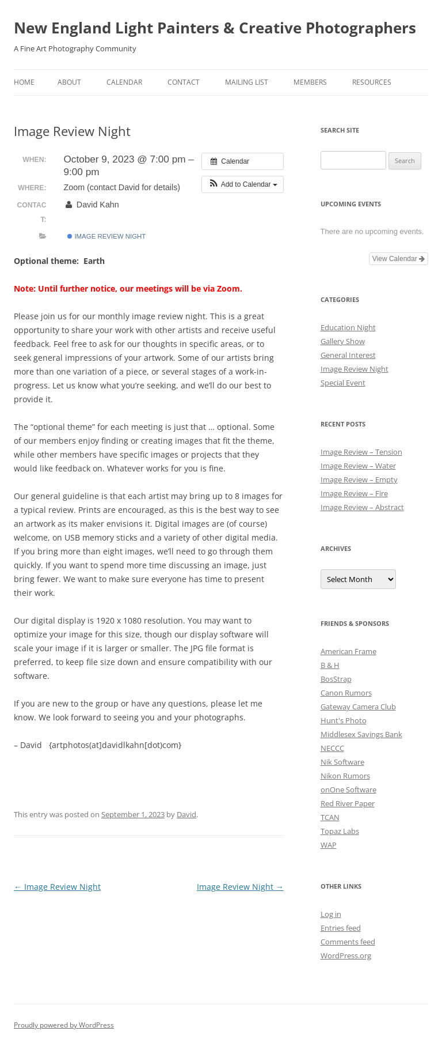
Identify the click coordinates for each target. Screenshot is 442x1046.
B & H (330, 665)
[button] (242, 184)
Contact (183, 82)
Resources (371, 82)
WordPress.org (346, 955)
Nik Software (342, 762)
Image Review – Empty (359, 479)
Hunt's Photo (344, 720)
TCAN (330, 817)
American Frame (348, 651)
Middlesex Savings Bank (361, 734)
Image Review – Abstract (362, 507)
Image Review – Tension (361, 452)
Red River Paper (348, 803)
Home (24, 82)
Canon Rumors (346, 693)
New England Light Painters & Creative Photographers (215, 27)
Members (310, 82)
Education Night (348, 327)
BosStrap (336, 679)
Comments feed (348, 942)
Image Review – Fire (354, 493)
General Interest (348, 355)
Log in (331, 914)
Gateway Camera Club (358, 706)
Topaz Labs (340, 831)
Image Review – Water (358, 465)
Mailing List (246, 82)
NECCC (332, 748)
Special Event (343, 382)
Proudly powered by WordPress (64, 1025)
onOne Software (348, 789)
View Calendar (398, 259)
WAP (329, 845)
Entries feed (341, 928)
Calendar (124, 82)
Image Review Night (106, 236)
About (69, 82)
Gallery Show (343, 341)
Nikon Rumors (345, 776)
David (186, 814)
